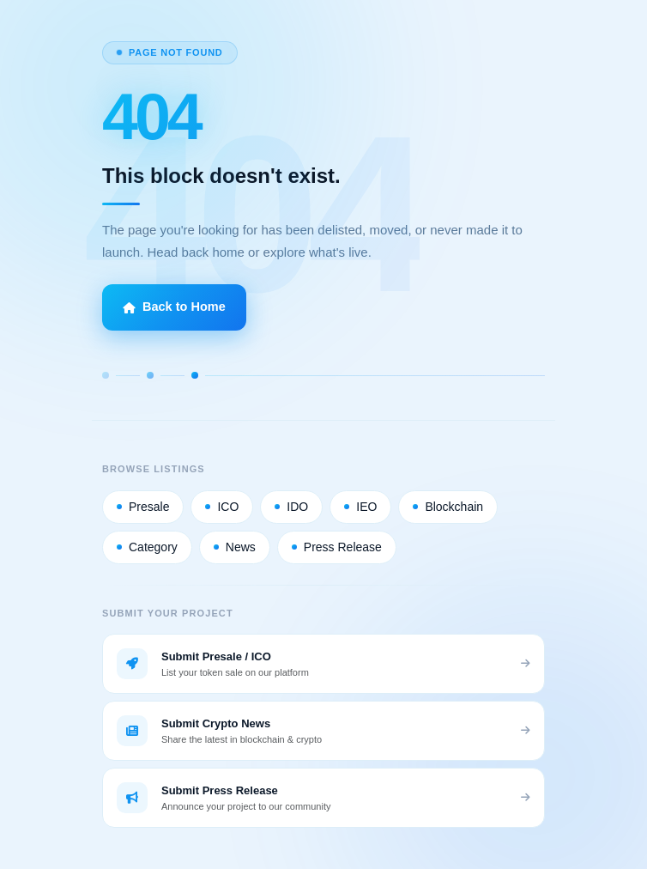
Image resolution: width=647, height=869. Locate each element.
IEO (360, 507)
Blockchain (448, 507)
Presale (143, 507)
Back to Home (174, 306)
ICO (222, 507)
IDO (291, 507)
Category (147, 547)
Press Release (337, 547)
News (235, 547)
